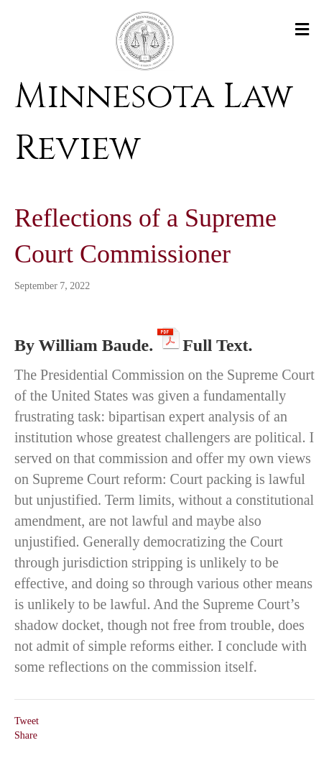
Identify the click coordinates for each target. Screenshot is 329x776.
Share (25, 735)
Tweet (26, 721)
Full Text (215, 343)
